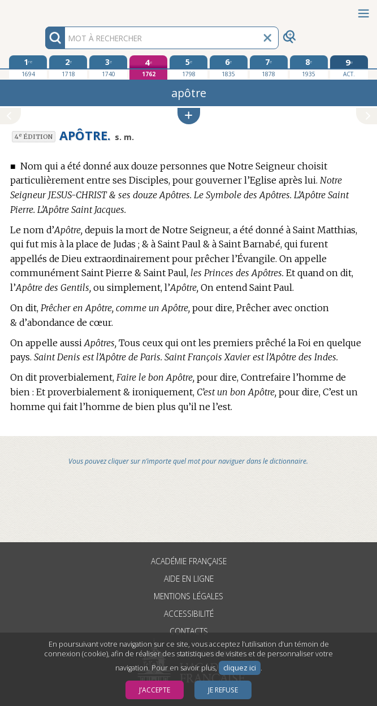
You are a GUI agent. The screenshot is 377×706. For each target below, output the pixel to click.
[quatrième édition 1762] (148, 67)
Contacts (189, 631)
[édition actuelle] (349, 67)
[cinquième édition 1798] (188, 67)
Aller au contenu (44, 10)
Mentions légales (188, 596)
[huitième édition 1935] (309, 67)
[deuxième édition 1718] (68, 67)
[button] (188, 116)
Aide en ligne (189, 578)
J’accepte (154, 690)
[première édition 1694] (28, 67)
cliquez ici (239, 668)
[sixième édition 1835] (229, 67)
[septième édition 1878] (269, 67)
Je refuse (223, 690)
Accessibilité (189, 613)
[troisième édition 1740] (108, 67)
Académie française (189, 561)
